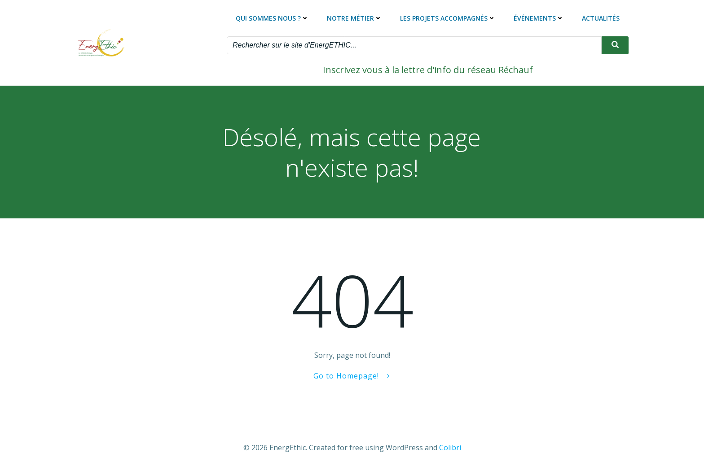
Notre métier (354, 18)
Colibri (450, 447)
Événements (539, 18)
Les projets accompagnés (448, 18)
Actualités (601, 18)
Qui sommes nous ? (272, 18)
